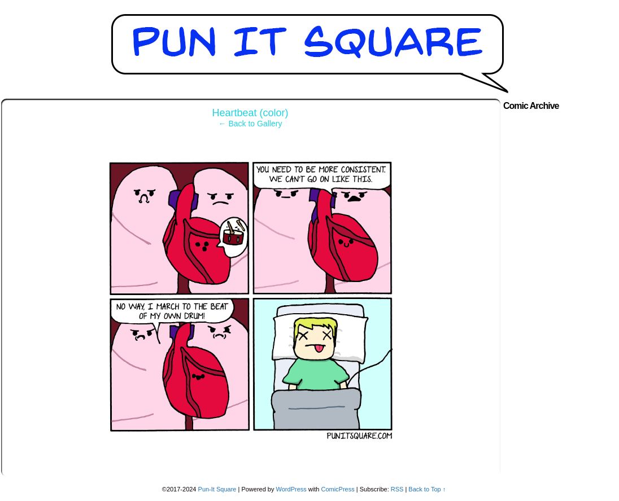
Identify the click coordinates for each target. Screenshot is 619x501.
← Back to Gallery (250, 123)
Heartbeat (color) (250, 112)
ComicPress (337, 489)
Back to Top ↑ (427, 489)
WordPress (291, 489)
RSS (397, 489)
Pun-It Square (217, 489)
